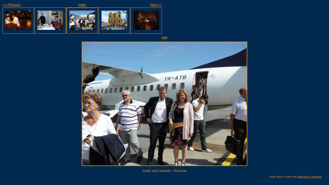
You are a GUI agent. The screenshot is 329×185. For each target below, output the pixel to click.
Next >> (156, 5)
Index (82, 5)
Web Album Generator (310, 176)
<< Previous (11, 5)
